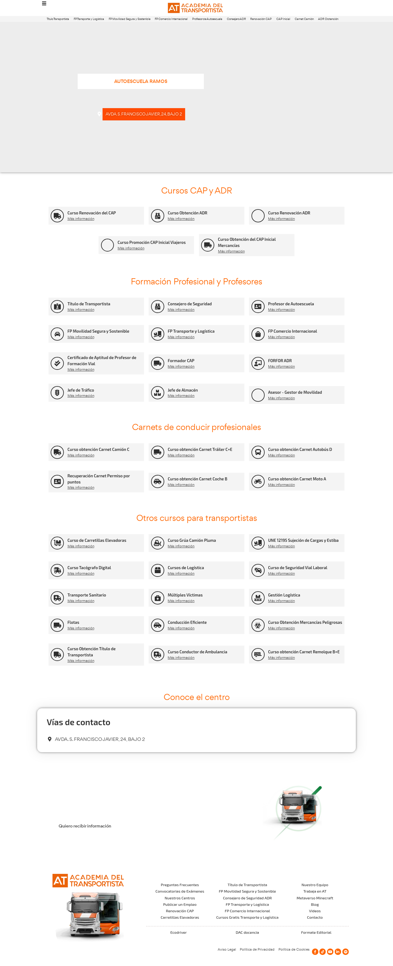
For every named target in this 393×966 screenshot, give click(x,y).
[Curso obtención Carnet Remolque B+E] (258, 654)
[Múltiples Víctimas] (157, 597)
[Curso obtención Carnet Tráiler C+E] (157, 452)
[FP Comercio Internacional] (258, 334)
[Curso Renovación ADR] (258, 215)
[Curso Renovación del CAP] (57, 215)
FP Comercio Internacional (171, 19)
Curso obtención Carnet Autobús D (300, 449)
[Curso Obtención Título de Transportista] (57, 654)
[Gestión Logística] (258, 597)
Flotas (73, 622)
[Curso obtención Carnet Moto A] (258, 481)
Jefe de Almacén (183, 390)
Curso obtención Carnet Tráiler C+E (200, 449)
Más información (81, 219)
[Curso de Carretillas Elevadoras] (57, 543)
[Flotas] (57, 625)
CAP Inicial (283, 19)
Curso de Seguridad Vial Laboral (297, 567)
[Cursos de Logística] (157, 570)
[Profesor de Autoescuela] (258, 306)
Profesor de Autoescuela (207, 19)
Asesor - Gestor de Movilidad (295, 392)
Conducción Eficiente (187, 622)
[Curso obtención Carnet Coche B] (157, 481)
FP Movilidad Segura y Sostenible (129, 19)
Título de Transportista (89, 303)
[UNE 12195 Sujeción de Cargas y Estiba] (258, 543)
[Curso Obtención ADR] (157, 215)
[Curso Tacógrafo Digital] (57, 570)
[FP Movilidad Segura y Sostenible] (57, 334)
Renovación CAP (261, 19)
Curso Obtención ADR (187, 212)
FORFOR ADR (280, 360)
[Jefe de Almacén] (157, 392)
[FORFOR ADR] (258, 363)
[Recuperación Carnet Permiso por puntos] (57, 481)
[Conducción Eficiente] (157, 625)
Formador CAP (181, 360)
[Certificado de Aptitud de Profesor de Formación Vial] (57, 363)
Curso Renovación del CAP (92, 212)
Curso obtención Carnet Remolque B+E (304, 651)
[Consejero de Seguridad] (157, 306)
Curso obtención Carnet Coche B (197, 478)
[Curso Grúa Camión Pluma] (157, 543)
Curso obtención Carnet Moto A (297, 478)
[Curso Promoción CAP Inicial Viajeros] (107, 245)
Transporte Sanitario (87, 595)
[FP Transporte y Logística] (157, 334)
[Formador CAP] (157, 363)
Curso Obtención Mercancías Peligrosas (305, 622)
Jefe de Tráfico (81, 390)
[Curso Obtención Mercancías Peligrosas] (258, 625)
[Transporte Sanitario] (57, 597)
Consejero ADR (236, 19)
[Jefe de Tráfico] (57, 392)
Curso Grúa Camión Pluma (192, 540)
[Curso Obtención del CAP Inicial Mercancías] (207, 245)
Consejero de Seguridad (190, 303)
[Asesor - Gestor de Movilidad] (258, 395)
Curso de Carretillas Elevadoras (97, 540)
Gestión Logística (284, 595)
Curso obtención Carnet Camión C (99, 449)
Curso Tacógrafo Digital (89, 567)
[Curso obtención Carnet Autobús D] (258, 452)
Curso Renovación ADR (289, 212)
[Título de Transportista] (57, 306)
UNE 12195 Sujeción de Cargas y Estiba (303, 540)
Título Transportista (58, 19)
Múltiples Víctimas (185, 595)
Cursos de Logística (186, 567)
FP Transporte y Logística (89, 19)
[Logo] (196, 8)
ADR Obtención (328, 19)
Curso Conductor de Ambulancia (197, 651)
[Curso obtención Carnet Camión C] (57, 452)
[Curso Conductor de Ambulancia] (157, 654)
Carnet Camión (304, 19)
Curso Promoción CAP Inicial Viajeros (152, 242)
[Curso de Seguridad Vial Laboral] (258, 570)
